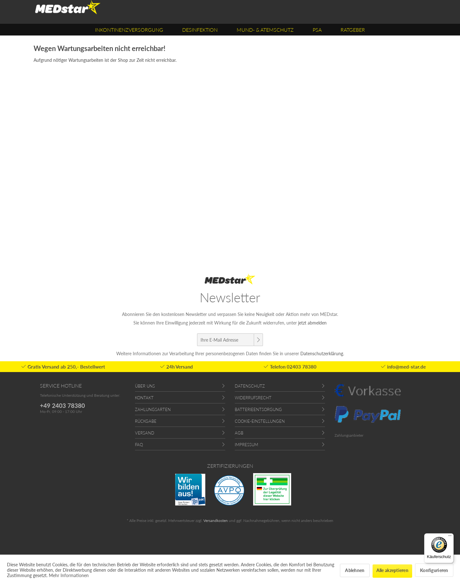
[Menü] (450, 537)
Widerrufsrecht (253, 397)
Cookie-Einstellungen (260, 421)
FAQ (139, 444)
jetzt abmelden (312, 322)
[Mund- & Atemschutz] (265, 29)
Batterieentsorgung (258, 409)
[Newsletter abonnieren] (258, 339)
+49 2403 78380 (62, 405)
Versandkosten (215, 520)
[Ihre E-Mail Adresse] (225, 339)
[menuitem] (129, 29)
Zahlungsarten (153, 409)
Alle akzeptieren (392, 570)
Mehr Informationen (69, 575)
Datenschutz (250, 386)
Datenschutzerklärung (321, 353)
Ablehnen (354, 570)
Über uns (145, 386)
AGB (239, 432)
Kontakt (144, 397)
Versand (144, 432)
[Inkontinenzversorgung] (129, 29)
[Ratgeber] (352, 29)
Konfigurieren (434, 570)
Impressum (246, 444)
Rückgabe (146, 421)
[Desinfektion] (200, 29)
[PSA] (317, 29)
